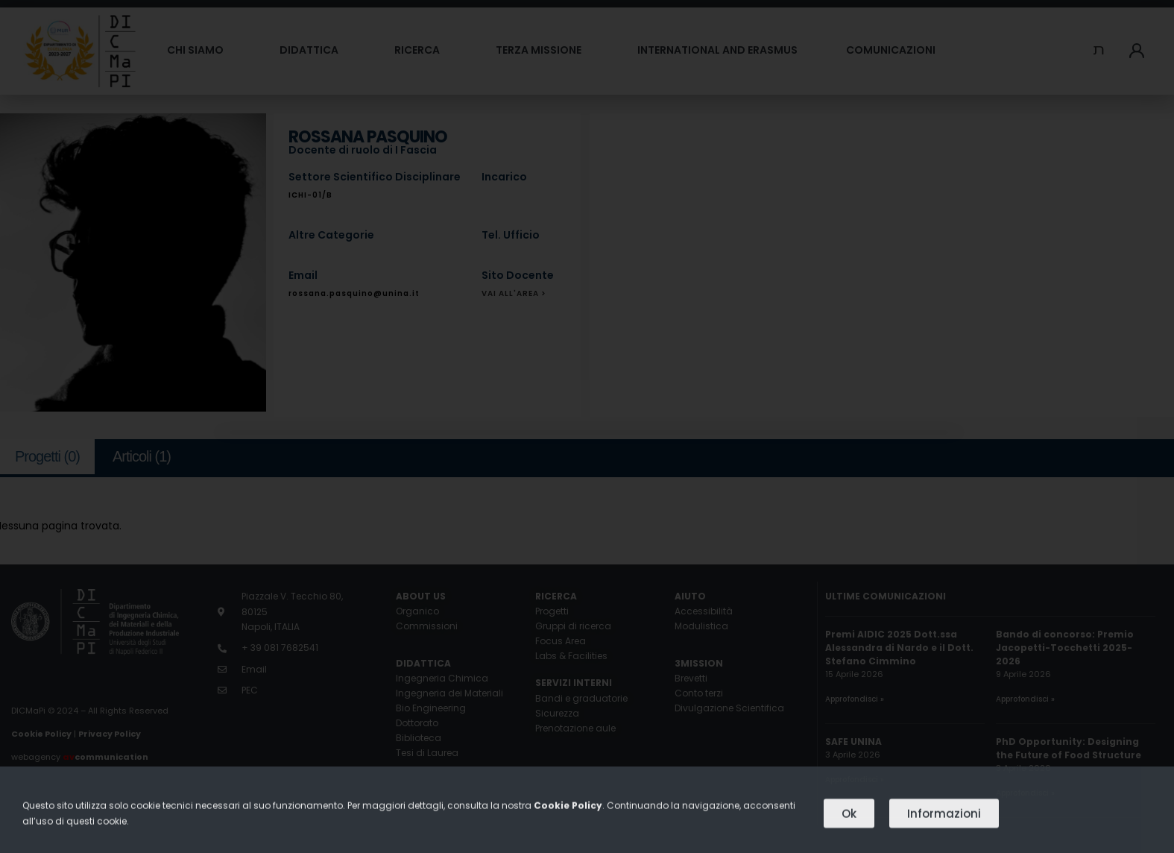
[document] (587, 426)
